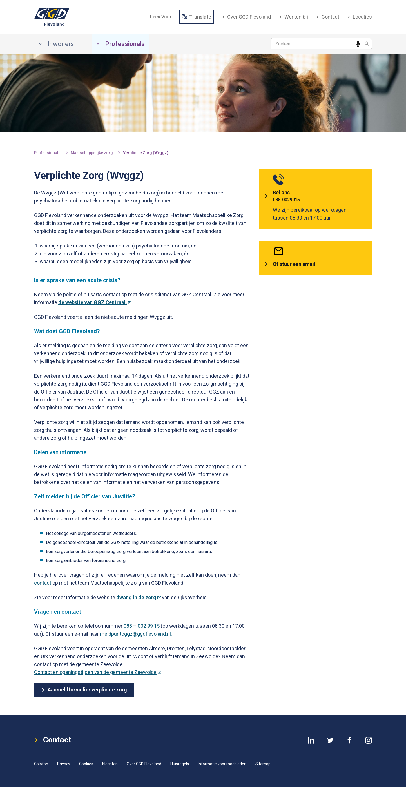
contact (42, 583)
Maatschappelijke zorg (92, 153)
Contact (327, 17)
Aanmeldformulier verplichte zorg (84, 690)
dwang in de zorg (138, 597)
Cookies (86, 764)
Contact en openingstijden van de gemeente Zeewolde (97, 672)
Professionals (47, 153)
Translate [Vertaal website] (196, 17)
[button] (160, 16)
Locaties (359, 17)
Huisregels (179, 764)
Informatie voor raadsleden (222, 764)
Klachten (110, 764)
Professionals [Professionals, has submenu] (120, 43)
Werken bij (293, 17)
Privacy (63, 764)
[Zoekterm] (321, 43)
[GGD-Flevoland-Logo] (52, 17)
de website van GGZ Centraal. (94, 302)
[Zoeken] (367, 44)
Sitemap (263, 764)
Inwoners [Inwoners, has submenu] (56, 43)
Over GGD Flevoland (246, 17)
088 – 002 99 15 (142, 626)
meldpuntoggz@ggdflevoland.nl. (136, 634)
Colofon (41, 764)
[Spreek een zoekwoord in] (358, 44)
